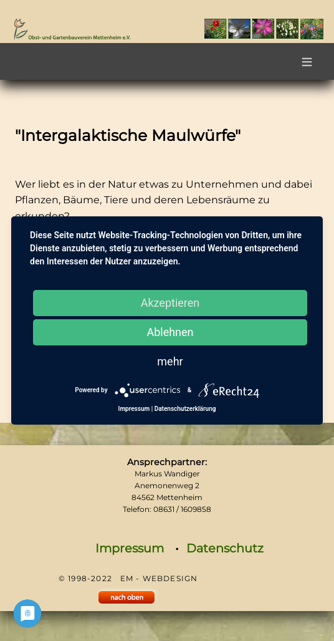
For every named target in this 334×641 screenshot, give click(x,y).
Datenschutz (225, 548)
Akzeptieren (170, 302)
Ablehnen (169, 332)
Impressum (129, 548)
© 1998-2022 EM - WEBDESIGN (128, 578)
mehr (170, 361)
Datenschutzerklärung (185, 408)
